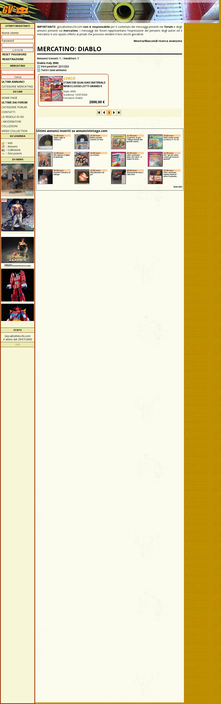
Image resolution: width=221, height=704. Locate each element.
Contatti (8, 112)
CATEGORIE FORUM (14, 107)
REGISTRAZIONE (13, 59)
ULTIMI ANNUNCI (13, 81)
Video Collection (14, 131)
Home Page (9, 98)
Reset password (14, 54)
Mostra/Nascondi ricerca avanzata (158, 41)
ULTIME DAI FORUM (14, 102)
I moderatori (11, 121)
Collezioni (9, 126)
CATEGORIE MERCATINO (17, 86)
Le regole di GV (13, 117)
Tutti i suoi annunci (53, 70)
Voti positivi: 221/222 (55, 66)
